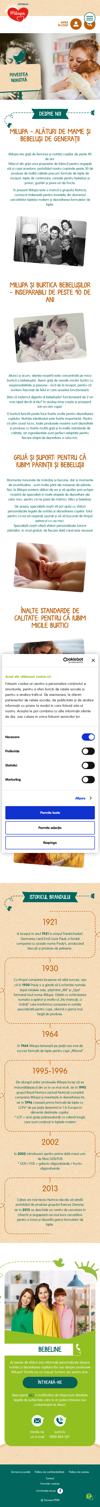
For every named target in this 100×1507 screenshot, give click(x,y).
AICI (31, 1395)
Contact (50, 1478)
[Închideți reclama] (93, 660)
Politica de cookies (79, 1472)
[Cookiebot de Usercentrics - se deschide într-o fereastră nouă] (63, 660)
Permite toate (50, 812)
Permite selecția (50, 828)
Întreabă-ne (50, 1382)
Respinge (50, 842)
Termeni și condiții (20, 1472)
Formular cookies (50, 1483)
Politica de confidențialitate (49, 1472)
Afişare (80, 798)
